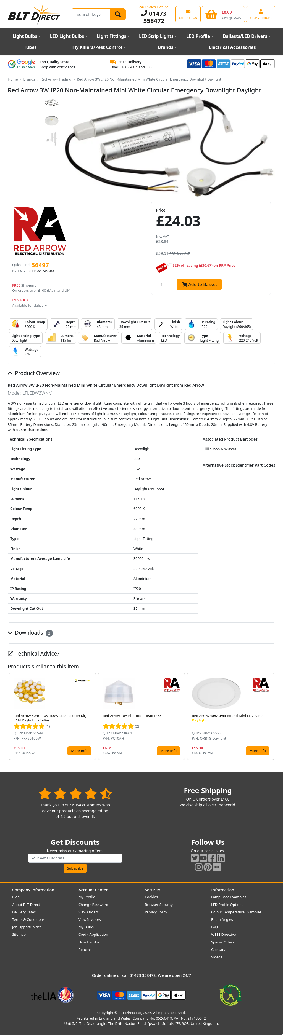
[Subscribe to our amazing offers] (75, 858)
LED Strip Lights (156, 36)
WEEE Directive (223, 934)
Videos (216, 956)
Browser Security (159, 904)
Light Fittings (111, 36)
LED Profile (198, 36)
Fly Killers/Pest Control (97, 47)
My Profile (86, 896)
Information (222, 889)
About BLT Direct (26, 904)
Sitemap (19, 934)
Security (152, 889)
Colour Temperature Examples (236, 912)
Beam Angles (222, 919)
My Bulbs (86, 926)
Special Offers (222, 942)
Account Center (93, 889)
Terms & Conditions (28, 919)
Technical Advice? (33, 653)
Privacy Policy (156, 912)
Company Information (33, 889)
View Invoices (89, 919)
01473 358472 (153, 17)
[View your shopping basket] (223, 14)
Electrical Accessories (232, 47)
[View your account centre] (260, 14)
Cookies (151, 896)
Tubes (30, 47)
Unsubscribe (88, 942)
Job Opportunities (26, 926)
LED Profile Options (227, 904)
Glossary (218, 949)
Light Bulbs (24, 36)
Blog (16, 896)
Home (13, 79)
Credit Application (93, 934)
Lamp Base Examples (228, 896)
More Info (79, 750)
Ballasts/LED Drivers (245, 36)
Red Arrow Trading (56, 79)
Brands (165, 47)
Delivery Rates (24, 912)
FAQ (214, 926)
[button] (270, 716)
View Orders (88, 912)
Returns (84, 949)
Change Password (93, 904)
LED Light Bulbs (67, 36)
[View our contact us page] (188, 14)
